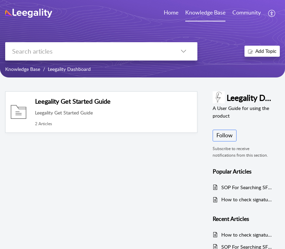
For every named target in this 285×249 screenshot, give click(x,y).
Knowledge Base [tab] (205, 12)
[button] (272, 13)
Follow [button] (224, 135)
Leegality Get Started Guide (72, 101)
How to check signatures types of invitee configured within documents (247, 199)
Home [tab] (171, 12)
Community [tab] (246, 12)
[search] (87, 51)
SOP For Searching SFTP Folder (247, 187)
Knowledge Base (22, 69)
